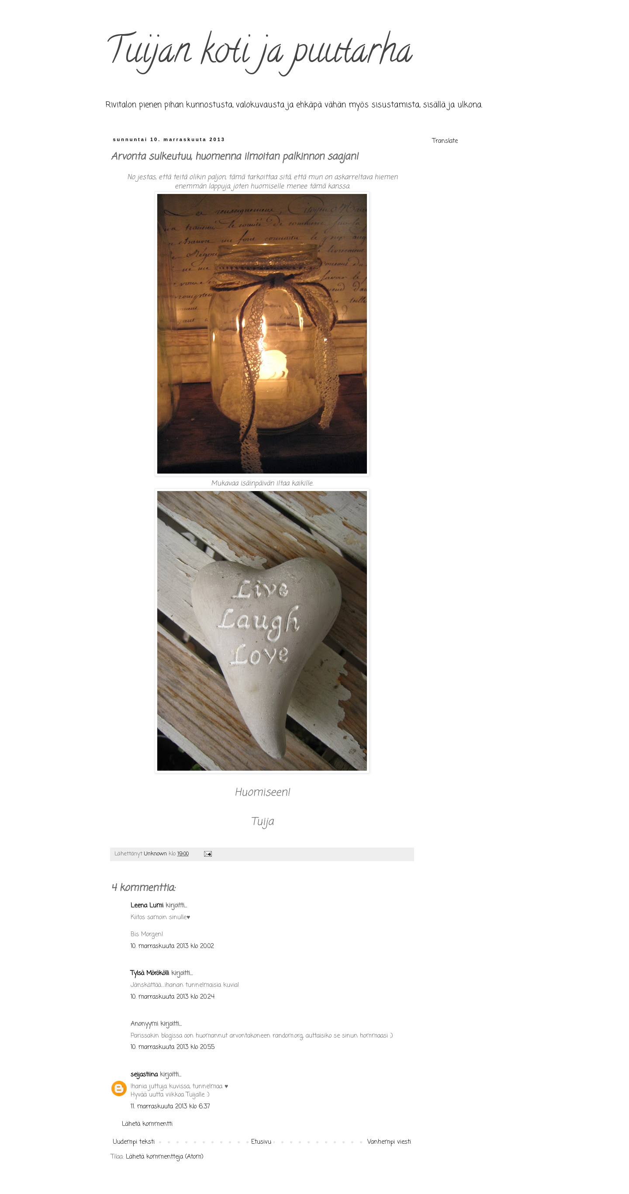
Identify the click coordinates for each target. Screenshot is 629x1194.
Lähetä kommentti (147, 1124)
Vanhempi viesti (389, 1142)
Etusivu (261, 1142)
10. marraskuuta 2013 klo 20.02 (172, 946)
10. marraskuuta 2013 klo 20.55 (172, 1047)
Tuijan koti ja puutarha (258, 54)
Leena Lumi (147, 905)
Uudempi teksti (134, 1142)
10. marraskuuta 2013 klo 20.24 (172, 997)
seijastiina (144, 1075)
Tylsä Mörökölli (150, 973)
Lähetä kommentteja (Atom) (165, 1157)
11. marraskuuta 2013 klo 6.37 (170, 1106)
